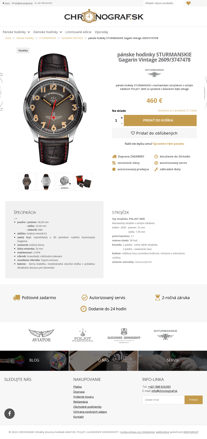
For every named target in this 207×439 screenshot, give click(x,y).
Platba (77, 387)
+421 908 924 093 (159, 387)
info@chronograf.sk (23, 3)
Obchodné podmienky (87, 407)
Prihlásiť (195, 3)
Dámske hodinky (45, 32)
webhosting (162, 432)
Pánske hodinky (14, 32)
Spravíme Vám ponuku (168, 144)
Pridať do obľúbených (154, 133)
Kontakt (78, 417)
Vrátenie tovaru (83, 397)
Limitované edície (78, 32)
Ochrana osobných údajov (90, 412)
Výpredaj (101, 32)
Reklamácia (80, 402)
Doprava (79, 392)
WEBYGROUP (190, 432)
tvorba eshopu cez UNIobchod (137, 432)
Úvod (7, 3)
